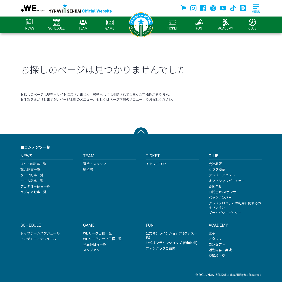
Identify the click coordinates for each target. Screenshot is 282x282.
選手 (212, 233)
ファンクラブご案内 (160, 248)
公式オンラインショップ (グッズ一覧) (171, 235)
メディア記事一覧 (33, 191)
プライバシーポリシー (225, 212)
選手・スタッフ (94, 163)
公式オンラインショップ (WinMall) (171, 242)
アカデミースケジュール (38, 238)
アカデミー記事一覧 (35, 186)
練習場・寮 (217, 255)
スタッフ (215, 238)
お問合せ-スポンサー (224, 191)
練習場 (88, 169)
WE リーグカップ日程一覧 (102, 238)
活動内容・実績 (220, 249)
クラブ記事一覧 (31, 174)
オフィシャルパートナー (227, 180)
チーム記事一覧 (31, 180)
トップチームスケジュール (40, 233)
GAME (109, 24)
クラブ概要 (217, 169)
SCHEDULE (56, 24)
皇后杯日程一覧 (94, 244)
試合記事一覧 (30, 169)
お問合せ (215, 186)
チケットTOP (156, 163)
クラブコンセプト (222, 174)
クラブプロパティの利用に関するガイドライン (235, 204)
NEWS (29, 24)
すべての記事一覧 (33, 163)
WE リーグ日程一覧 (97, 233)
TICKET (172, 24)
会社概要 (215, 163)
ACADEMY (225, 24)
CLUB (252, 24)
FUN (199, 24)
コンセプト (217, 244)
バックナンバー (220, 197)
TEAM (83, 24)
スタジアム (91, 249)
